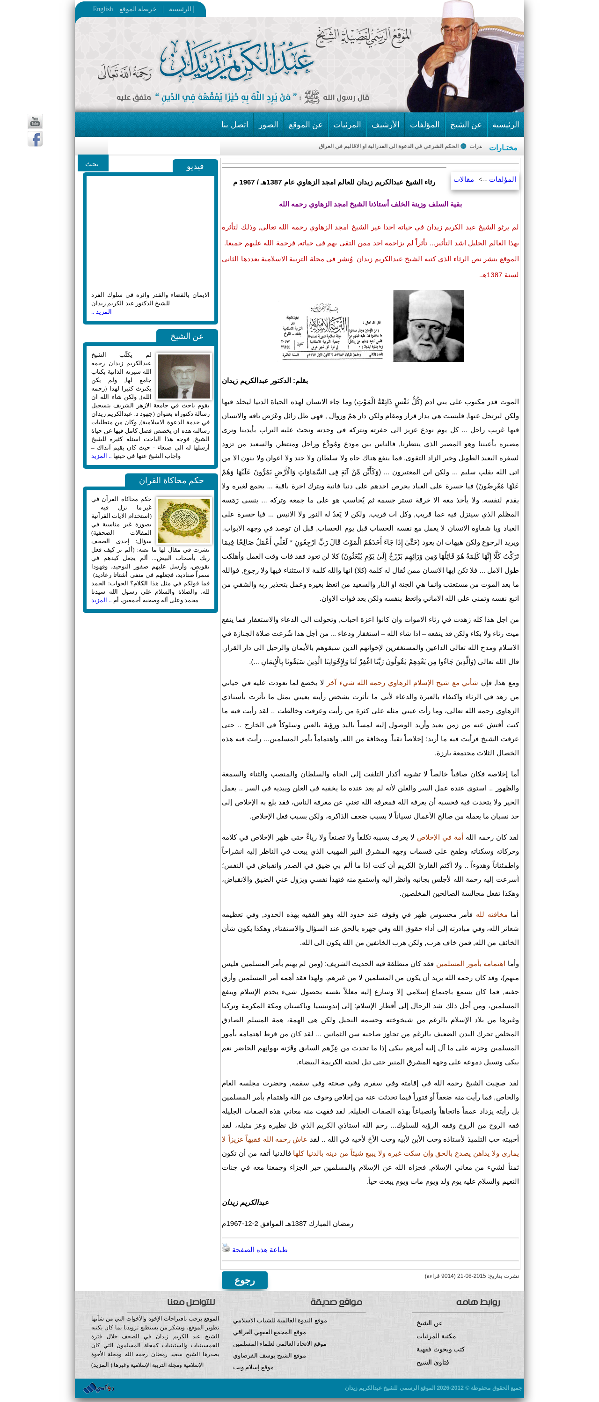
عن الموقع (306, 124)
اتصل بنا (234, 124)
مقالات (463, 179)
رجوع (244, 1280)
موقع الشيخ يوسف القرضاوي (270, 1355)
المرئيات (347, 124)
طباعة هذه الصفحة (254, 1250)
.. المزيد (101, 455)
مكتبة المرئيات (436, 1336)
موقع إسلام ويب (299, 1374)
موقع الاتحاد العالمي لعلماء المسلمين (280, 1343)
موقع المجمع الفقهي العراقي (270, 1332)
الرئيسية (177, 9)
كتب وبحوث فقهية (440, 1349)
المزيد (101, 1364)
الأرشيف (386, 124)
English (103, 9)
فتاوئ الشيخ (432, 1362)
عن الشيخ (466, 124)
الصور (268, 124)
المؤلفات (425, 124)
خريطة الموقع (156, 9)
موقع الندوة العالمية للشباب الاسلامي (280, 1320)
